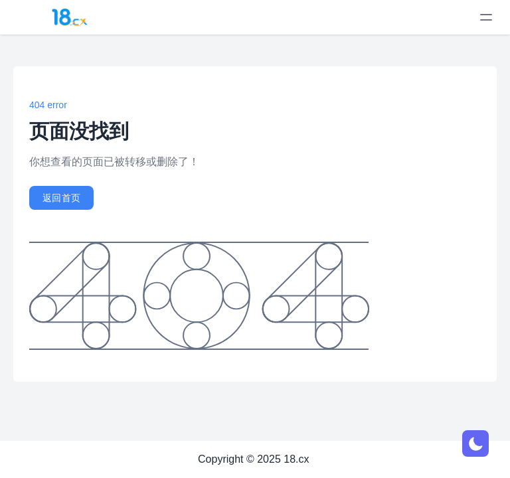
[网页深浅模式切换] (475, 443)
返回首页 (61, 198)
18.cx (296, 459)
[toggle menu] (486, 17)
